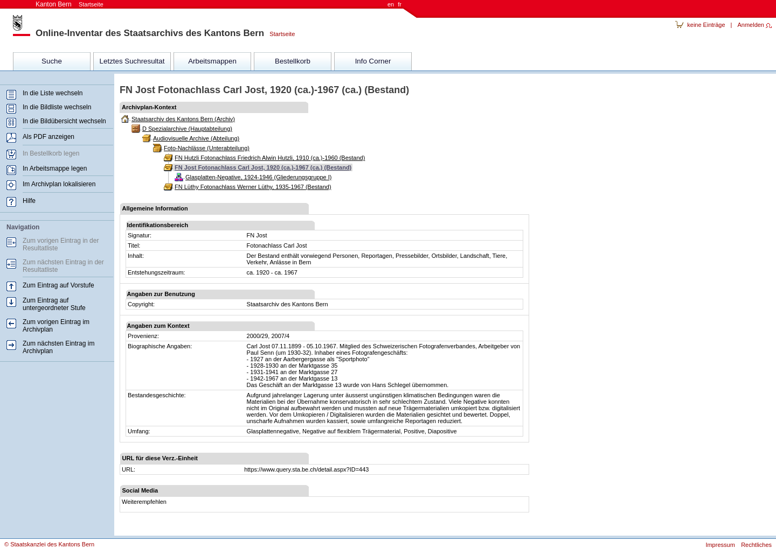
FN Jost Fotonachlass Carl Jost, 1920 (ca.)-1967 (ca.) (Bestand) (263, 167)
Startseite (279, 34)
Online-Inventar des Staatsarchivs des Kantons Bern (150, 33)
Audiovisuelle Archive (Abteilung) (196, 138)
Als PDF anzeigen (48, 136)
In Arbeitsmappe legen (55, 168)
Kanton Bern (69, 4)
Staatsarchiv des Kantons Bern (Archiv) (183, 119)
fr (399, 4)
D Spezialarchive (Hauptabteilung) (187, 128)
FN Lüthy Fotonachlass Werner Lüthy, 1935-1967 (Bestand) (253, 187)
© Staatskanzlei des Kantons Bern (49, 544)
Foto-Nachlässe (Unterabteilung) (207, 148)
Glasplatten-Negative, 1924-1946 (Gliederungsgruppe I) (258, 177)
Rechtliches (756, 545)
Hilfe (29, 201)
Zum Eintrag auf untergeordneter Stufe (54, 304)
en (390, 4)
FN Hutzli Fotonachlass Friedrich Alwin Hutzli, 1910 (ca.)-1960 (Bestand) (270, 157)
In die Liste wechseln (52, 93)
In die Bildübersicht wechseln (64, 121)
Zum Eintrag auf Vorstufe (58, 285)
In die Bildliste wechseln (57, 107)
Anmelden (750, 25)
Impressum (720, 545)
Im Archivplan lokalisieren (59, 184)
